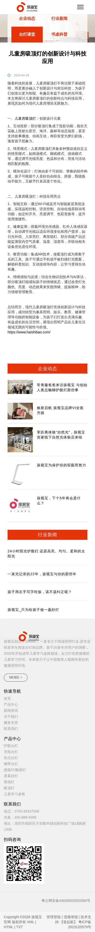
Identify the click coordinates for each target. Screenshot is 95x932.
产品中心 (11, 704)
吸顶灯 (9, 788)
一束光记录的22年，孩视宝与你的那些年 (42, 574)
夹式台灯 (11, 758)
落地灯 (9, 782)
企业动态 (27, 18)
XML (30, 922)
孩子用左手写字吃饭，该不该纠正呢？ (40, 592)
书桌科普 (59, 34)
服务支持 (11, 723)
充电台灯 (11, 752)
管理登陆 (53, 917)
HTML (8, 927)
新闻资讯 (11, 710)
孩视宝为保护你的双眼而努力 (61, 465)
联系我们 (11, 729)
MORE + (15, 677)
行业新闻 (59, 18)
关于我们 (11, 717)
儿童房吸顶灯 (25, 118)
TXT (19, 927)
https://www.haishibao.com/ (29, 332)
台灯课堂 (27, 34)
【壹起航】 (68, 922)
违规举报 (71, 917)
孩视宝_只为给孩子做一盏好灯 (33, 610)
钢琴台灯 (11, 764)
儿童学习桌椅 (14, 794)
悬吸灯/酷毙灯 (15, 770)
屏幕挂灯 (11, 776)
